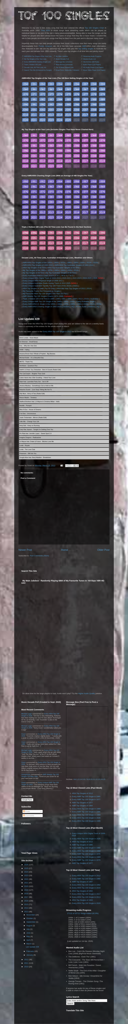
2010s (88, 262)
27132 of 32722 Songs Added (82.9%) (82, 913)
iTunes (41, 46)
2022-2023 (76, 278)
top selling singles (86, 49)
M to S (64, 275)
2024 (26, 872)
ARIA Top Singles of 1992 (82, 891)
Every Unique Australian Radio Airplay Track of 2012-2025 (46, 283)
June (28, 933)
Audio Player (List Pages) (92, 64)
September (31, 922)
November (30, 915)
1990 (58, 299)
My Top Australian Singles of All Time (61, 273)
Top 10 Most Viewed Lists (65, 67)
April (28, 940)
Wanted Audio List (89, 59)
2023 (26, 875)
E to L (57, 275)
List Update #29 (29, 318)
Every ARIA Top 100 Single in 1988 (86, 809)
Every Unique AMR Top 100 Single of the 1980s (42, 301)
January (29, 955)
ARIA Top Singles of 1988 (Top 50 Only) (39, 288)
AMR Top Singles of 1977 (82, 803)
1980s (69, 262)
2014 (89, 288)
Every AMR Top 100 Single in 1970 (86, 854)
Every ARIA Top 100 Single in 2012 (86, 876)
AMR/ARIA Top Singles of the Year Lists (38, 56)
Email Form (27, 800)
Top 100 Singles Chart (94, 28)
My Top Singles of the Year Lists (35, 59)
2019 (26, 890)
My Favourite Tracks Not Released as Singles (41, 291)
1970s (62, 262)
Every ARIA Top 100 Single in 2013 (57, 331)
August (29, 926)
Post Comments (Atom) (39, 556)
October (29, 918)
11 (94, 779)
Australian (94, 299)
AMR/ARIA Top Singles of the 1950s (37, 262)
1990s (75, 262)
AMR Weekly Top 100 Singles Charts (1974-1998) (43, 296)
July (28, 929)
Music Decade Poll (62, 59)
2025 (26, 868)
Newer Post (25, 549)
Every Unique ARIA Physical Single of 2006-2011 (43, 281)
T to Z (70, 275)
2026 (95, 278)
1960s (56, 262)
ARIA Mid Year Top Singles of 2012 (71, 288)
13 (99, 779)
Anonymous (25, 774)
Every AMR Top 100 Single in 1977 (86, 799)
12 (96, 779)
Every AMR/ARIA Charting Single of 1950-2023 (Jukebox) (46, 307)
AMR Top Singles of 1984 (82, 806)
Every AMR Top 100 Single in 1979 (86, 860)
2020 (26, 886)
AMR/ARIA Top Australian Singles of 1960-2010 (73, 265)
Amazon (48, 46)
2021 (26, 883)
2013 (80, 299)
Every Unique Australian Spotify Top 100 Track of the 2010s (47, 286)
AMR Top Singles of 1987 (82, 882)
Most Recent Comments (64, 64)
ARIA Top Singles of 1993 (82, 900)
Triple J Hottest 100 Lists (32, 64)
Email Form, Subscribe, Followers (67, 70)
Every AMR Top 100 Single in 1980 (86, 848)
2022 (26, 879)
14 (102, 779)
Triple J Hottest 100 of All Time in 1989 (38, 299)
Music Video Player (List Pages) (94, 70)
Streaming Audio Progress (92, 56)
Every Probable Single (85, 301)
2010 (26, 967)
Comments (28, 816)
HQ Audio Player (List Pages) (93, 67)
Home (64, 549)
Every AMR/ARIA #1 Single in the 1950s (39, 304)
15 (104, 779)
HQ (72, 307)
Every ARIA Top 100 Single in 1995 (86, 821)
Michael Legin (26, 714)
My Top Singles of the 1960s (34, 270)
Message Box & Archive (64, 62)
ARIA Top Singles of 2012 (82, 793)
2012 (26, 959)
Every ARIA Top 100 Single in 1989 (86, 815)
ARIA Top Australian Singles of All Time (63, 268)
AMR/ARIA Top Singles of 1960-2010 (38, 265)
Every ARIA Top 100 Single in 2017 (86, 894)
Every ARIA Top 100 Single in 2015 (86, 888)
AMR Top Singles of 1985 (82, 845)
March (29, 944)
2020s (95, 262)
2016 (26, 901)
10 (91, 779)
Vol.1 (75, 779)
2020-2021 (66, 278)
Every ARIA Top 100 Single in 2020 (86, 903)
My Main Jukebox (62, 56)
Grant (23, 734)
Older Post (103, 549)
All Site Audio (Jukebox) (85, 307)
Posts (26, 811)
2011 (26, 963)
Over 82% (45, 30)
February (30, 951)
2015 (26, 904)
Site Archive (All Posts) (91, 62)
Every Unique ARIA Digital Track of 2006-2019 (42, 278)
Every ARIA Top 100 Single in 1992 (86, 885)
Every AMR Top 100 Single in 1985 (86, 796)
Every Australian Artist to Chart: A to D (38, 275)
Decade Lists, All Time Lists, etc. (35, 67)
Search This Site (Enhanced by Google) (38, 70)
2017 (26, 897)
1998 (69, 299)
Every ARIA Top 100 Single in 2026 (86, 818)
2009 (75, 299)
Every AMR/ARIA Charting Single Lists (37, 62)
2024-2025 (87, 278)
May (28, 936)
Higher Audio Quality (86, 693)
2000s (82, 262)
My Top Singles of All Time (33, 273)
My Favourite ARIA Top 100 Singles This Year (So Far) (45, 294)
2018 (26, 893)
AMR (84, 46)
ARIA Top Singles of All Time (34, 268)
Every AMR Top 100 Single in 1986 (86, 812)
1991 (63, 299)
